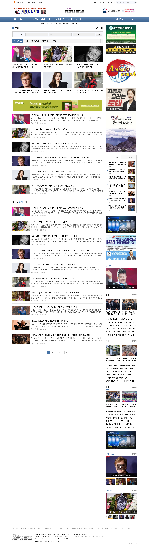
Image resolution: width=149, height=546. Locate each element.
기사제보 (40, 528)
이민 (70, 19)
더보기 (133, 294)
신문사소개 (15, 528)
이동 (99, 34)
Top (145, 529)
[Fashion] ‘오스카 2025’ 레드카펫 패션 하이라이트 (50, 321)
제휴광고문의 (31, 528)
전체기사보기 (110, 2)
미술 (42, 23)
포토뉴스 (131, 19)
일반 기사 (74, 23)
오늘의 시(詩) (32, 19)
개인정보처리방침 (77, 528)
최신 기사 (128, 157)
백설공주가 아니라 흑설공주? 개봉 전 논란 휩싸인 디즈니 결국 (54, 307)
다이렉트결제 (49, 528)
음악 (47, 23)
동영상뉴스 (120, 19)
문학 (51, 23)
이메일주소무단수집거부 (101, 528)
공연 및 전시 (66, 23)
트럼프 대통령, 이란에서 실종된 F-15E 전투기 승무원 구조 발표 (47, 41)
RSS (128, 528)
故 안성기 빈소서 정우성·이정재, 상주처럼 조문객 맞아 (51, 129)
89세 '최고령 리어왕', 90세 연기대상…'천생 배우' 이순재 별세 (54, 143)
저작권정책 (114, 528)
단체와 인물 (60, 19)
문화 (43, 19)
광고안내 (23, 528)
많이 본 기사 (113, 157)
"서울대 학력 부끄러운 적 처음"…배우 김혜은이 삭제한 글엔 (53, 172)
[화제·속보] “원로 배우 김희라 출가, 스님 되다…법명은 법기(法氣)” (56, 293)
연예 (59, 23)
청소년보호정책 (88, 528)
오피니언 (79, 19)
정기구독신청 (58, 528)
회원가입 (102, 2)
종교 (50, 19)
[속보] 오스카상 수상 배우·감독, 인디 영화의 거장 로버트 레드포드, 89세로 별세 (61, 157)
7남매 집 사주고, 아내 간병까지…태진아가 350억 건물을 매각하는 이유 (58, 115)
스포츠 (88, 19)
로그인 (96, 2)
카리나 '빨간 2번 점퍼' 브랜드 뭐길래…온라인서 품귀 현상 (53, 186)
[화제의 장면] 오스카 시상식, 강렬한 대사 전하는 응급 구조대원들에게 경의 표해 (61, 335)
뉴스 (21, 19)
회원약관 (67, 528)
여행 (55, 23)
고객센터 (121, 528)
